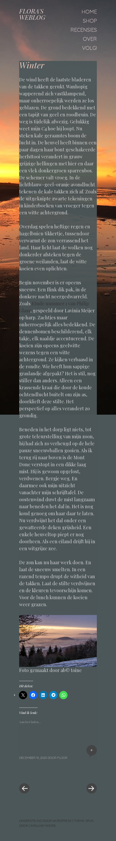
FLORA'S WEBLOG (32, 14)
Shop (90, 20)
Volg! (89, 48)
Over (90, 39)
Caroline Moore (42, 826)
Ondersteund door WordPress (45, 821)
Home (89, 11)
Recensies (83, 29)
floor (62, 758)
